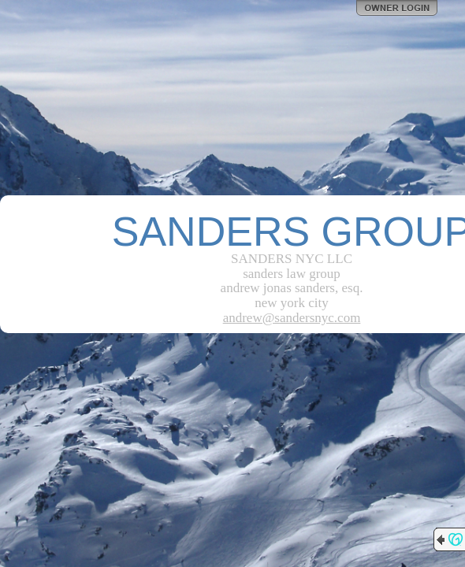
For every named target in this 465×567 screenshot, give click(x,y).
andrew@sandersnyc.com (292, 317)
